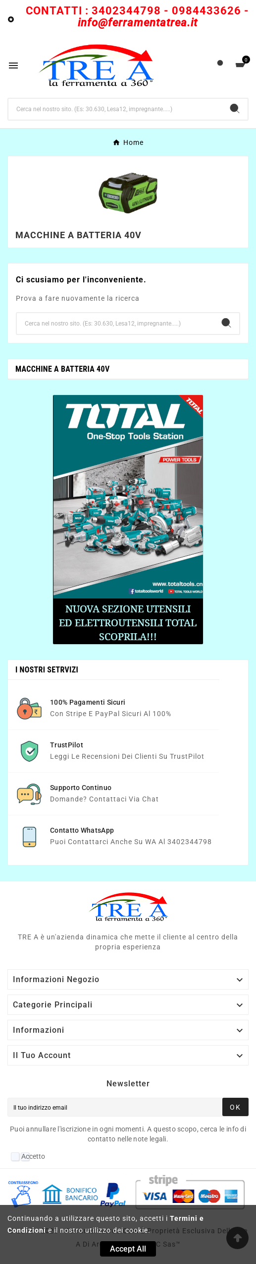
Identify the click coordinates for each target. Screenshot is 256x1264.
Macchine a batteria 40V (62, 369)
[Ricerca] (115, 109)
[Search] (235, 108)
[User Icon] (220, 65)
